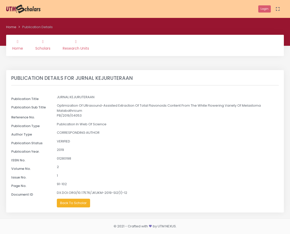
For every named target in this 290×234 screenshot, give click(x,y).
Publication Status (26, 143)
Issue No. (18, 177)
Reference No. (23, 117)
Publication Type (25, 126)
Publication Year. (25, 151)
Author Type (21, 134)
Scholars (42, 45)
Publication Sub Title (28, 107)
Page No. (18, 185)
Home (11, 27)
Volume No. (21, 168)
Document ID (22, 194)
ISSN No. (18, 160)
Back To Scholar (73, 202)
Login (264, 9)
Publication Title (25, 98)
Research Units (76, 45)
